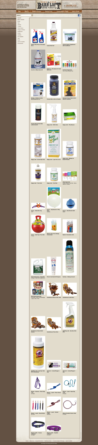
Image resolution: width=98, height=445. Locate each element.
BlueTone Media (54, 443)
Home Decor (20, 28)
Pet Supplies (20, 36)
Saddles (19, 34)
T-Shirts (19, 26)
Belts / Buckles (21, 19)
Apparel (19, 17)
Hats (19, 23)
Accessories (20, 43)
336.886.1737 (71, 5)
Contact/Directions (39, 441)
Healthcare (20, 31)
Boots (19, 21)
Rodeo (19, 33)
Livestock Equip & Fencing (62, 11)
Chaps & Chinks (21, 29)
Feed (19, 40)
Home (19, 11)
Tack (19, 38)
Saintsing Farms (49, 11)
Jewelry (19, 24)
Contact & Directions (36, 11)
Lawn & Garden (76, 11)
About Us (26, 11)
